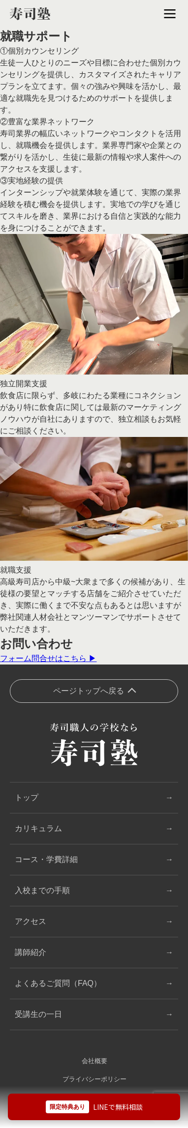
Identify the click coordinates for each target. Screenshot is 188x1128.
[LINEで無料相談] (94, 1107)
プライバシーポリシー (94, 1079)
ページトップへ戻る (88, 691)
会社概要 (94, 1061)
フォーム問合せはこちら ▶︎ (48, 658)
